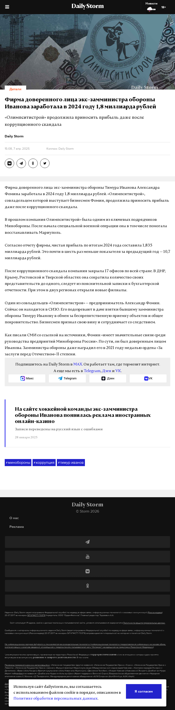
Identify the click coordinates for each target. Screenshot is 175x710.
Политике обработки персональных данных (55, 699)
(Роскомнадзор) (155, 612)
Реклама (16, 527)
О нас (14, 518)
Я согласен (144, 691)
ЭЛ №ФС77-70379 (36, 615)
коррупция (44, 462)
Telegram (92, 371)
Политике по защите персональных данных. (144, 623)
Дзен (106, 371)
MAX (77, 364)
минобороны (18, 462)
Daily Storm (87, 6)
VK (118, 371)
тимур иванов (71, 462)
